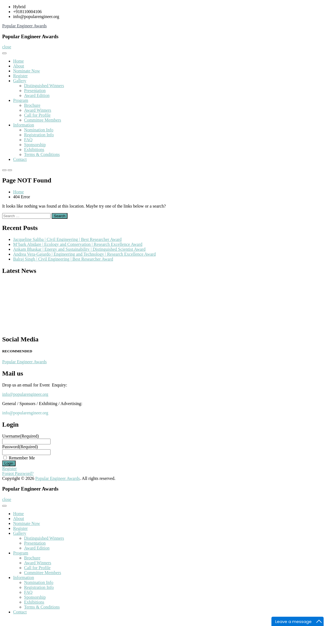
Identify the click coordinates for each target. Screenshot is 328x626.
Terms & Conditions (42, 154)
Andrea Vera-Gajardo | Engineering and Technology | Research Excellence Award (84, 254)
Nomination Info (38, 130)
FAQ (28, 139)
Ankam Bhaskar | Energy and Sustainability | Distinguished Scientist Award (79, 249)
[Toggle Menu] (4, 53)
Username (20, 436)
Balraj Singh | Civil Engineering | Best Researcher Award (63, 259)
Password (20, 446)
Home (18, 61)
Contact (20, 159)
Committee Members (42, 120)
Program (20, 100)
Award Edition (36, 95)
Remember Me (22, 458)
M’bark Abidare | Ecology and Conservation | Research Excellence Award (77, 244)
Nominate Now (26, 71)
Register (20, 75)
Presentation (35, 90)
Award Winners (37, 110)
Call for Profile (37, 115)
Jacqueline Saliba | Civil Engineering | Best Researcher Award (67, 239)
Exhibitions (34, 149)
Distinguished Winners (44, 85)
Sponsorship (35, 144)
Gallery (19, 80)
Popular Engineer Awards (24, 25)
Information (23, 125)
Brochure (32, 105)
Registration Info (39, 134)
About (18, 66)
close (6, 47)
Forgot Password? (18, 473)
